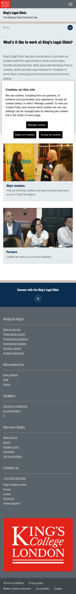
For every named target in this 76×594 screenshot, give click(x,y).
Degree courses (12, 329)
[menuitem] (38, 329)
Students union (11, 447)
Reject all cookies (25, 134)
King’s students (16, 186)
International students (14, 343)
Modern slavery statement (17, 588)
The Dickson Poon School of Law (20, 17)
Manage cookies (37, 125)
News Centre (10, 437)
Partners (12, 252)
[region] (38, 112)
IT (4, 416)
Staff (5, 380)
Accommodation (12, 411)
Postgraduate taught (14, 334)
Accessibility (42, 588)
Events (6, 442)
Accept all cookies (51, 134)
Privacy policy (36, 583)
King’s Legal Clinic (14, 13)
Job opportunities (12, 456)
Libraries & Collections (15, 406)
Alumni (6, 384)
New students (10, 375)
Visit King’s (8, 452)
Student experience (13, 353)
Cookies (58, 588)
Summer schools (12, 348)
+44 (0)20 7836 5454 (14, 478)
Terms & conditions (13, 583)
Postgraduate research (15, 339)
